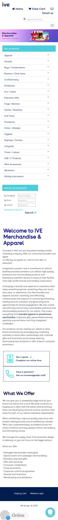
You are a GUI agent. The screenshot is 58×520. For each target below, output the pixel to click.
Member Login (37, 493)
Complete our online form (28, 360)
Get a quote (22, 357)
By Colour (8, 205)
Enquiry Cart (20, 493)
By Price (7, 200)
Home (18, 8)
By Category (9, 195)
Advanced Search (13, 209)
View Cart (36, 8)
